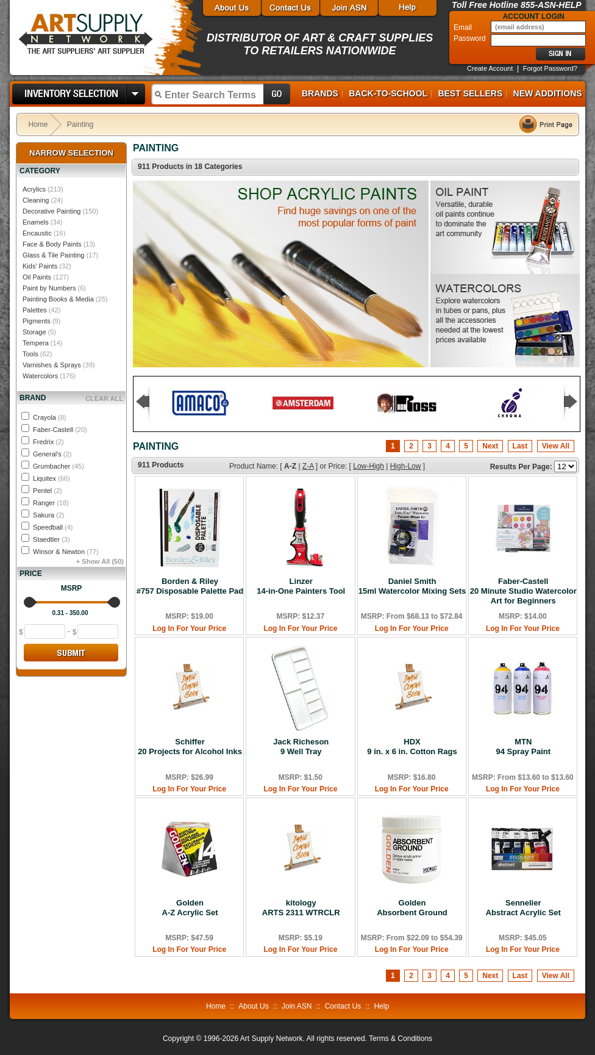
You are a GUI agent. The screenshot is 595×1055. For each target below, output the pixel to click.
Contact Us (343, 1006)
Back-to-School (388, 93)
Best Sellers (470, 93)
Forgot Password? (550, 68)
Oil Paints (37, 277)
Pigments (37, 321)
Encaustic (37, 233)
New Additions (547, 93)
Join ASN (297, 1006)
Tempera (36, 343)
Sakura (48, 515)
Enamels (36, 222)
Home (38, 124)
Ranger (51, 502)
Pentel (47, 490)
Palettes (35, 310)
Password (471, 38)
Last (520, 446)
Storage (34, 332)
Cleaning (36, 200)
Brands (320, 93)
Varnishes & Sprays (52, 365)
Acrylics (34, 189)
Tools (30, 354)
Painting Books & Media (58, 299)
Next (490, 446)
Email (464, 27)
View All (555, 446)
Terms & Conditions (400, 1038)
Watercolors (40, 376)
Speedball (53, 527)
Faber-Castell (60, 429)
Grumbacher (58, 466)
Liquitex (51, 478)
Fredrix (48, 441)
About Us (253, 1006)
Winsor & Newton (66, 551)
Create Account (490, 68)
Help (381, 1006)
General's (52, 454)
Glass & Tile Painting (54, 255)
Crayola (49, 417)
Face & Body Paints (52, 244)
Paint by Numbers (49, 288)
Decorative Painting (51, 211)
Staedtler (51, 539)
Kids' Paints (40, 266)
